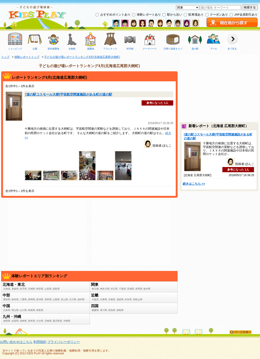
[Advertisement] (48, 232)
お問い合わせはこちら (16, 342)
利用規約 (39, 342)
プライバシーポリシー (63, 342)
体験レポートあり (149, 14)
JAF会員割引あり (246, 14)
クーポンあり (219, 14)
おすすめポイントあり (115, 14)
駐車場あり (196, 14)
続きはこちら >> (194, 183)
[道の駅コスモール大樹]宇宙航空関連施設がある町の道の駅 (68, 94)
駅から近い (174, 14)
